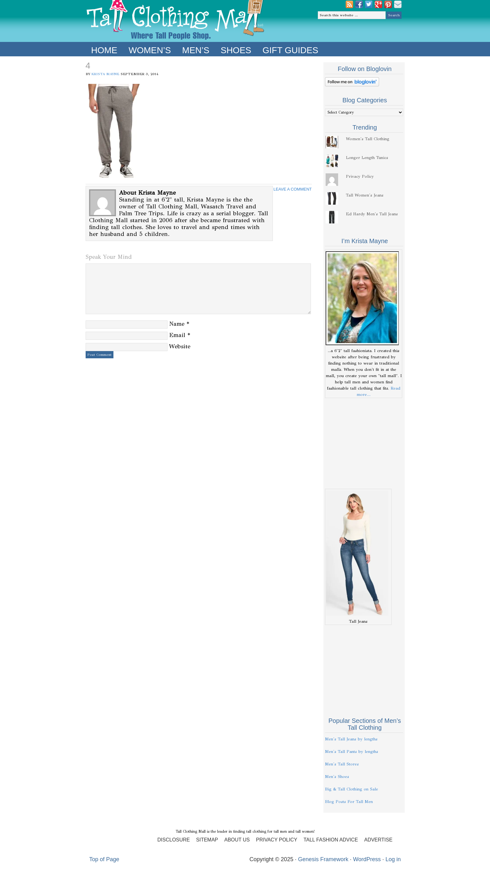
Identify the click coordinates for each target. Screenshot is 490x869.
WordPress (367, 859)
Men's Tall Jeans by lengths (351, 739)
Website (179, 346)
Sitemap (207, 839)
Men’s (195, 50)
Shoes (236, 50)
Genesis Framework (323, 859)
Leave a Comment (292, 189)
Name (176, 323)
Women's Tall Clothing (367, 138)
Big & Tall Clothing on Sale (351, 789)
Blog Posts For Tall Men (349, 801)
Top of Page (104, 859)
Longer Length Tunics (367, 157)
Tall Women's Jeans (364, 195)
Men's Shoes (337, 776)
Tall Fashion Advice (330, 839)
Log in (393, 859)
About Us (237, 839)
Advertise (378, 839)
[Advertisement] (364, 443)
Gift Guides (290, 50)
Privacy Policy (360, 176)
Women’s (150, 50)
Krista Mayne (105, 74)
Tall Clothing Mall (175, 21)
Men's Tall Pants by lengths (351, 751)
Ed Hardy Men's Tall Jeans (372, 214)
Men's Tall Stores (342, 764)
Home (104, 50)
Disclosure (174, 839)
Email (177, 335)
